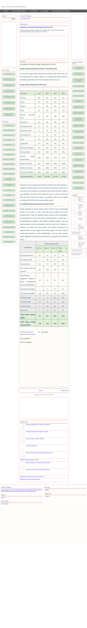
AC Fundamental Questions (78, 74)
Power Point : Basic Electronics (9, 85)
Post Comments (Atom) (47, 394)
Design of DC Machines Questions (78, 107)
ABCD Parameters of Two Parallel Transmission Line (39, 452)
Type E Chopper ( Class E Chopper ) (35, 438)
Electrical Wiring (8, 164)
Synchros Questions (78, 182)
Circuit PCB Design (25, 18)
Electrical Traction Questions (78, 131)
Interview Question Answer (19, 11)
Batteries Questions (78, 86)
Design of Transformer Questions (78, 119)
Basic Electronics (23, 491)
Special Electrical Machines (9, 222)
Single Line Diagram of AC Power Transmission (38, 424)
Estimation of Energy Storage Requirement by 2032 (36, 27)
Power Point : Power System (9, 103)
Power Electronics (14, 491)
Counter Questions (78, 95)
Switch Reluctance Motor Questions (78, 177)
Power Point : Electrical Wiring (8, 91)
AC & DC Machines (29, 490)
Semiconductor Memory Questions (78, 166)
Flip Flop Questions (78, 142)
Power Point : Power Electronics (9, 97)
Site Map (47, 490)
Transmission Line (19, 490)
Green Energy (44, 11)
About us (3, 497)
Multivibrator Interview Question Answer (30, 479)
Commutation (9, 144)
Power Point (34, 11)
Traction (12, 490)
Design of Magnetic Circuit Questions (78, 113)
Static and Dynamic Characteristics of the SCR (38, 462)
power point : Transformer (8, 114)
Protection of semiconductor (9, 205)
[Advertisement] (32, 47)
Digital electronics (9, 159)
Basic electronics (9, 135)
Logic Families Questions (78, 148)
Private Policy (4, 503)
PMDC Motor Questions (78, 160)
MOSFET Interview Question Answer (29, 459)
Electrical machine (9, 169)
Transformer (8, 232)
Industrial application (9, 179)
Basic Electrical (9, 130)
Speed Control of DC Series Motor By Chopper (38, 469)
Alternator (9, 125)
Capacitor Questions (78, 91)
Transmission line (9, 236)
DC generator (9, 154)
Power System (38, 490)
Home (40, 390)
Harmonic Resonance (31, 445)
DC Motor (8, 149)
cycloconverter (9, 241)
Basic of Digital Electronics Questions (78, 80)
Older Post (64, 390)
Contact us (47, 496)
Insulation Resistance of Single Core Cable (37, 431)
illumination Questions (78, 188)
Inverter (9, 190)
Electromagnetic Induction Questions (78, 137)
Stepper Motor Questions (78, 171)
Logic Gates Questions (78, 154)
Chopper (9, 140)
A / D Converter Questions (78, 68)
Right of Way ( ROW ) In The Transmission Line (32, 476)
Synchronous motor (8, 227)
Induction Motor (8, 173)
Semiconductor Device (9, 210)
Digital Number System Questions (78, 126)
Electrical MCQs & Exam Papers (60, 11)
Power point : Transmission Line (9, 109)
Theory (6, 11)
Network (9, 195)
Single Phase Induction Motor (8, 216)
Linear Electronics (5, 490)
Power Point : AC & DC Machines (8, 79)
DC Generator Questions (78, 101)
